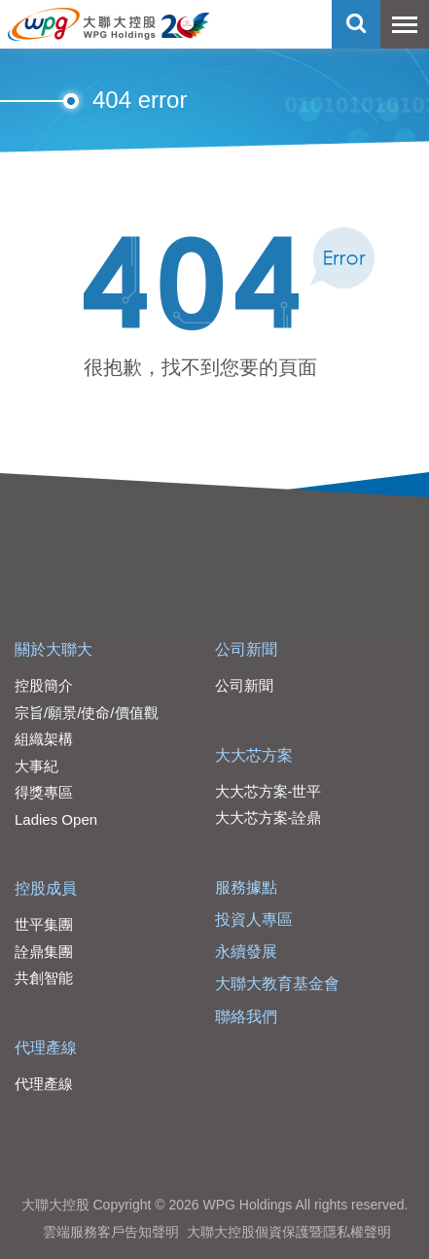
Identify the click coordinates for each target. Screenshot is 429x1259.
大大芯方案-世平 (268, 791)
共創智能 (44, 978)
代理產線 (46, 1047)
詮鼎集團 (44, 951)
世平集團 (44, 924)
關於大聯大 (53, 649)
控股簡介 (44, 685)
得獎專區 (44, 792)
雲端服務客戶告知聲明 (111, 1232)
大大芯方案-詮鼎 (268, 817)
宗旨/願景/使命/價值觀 (87, 712)
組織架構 (44, 739)
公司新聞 (246, 649)
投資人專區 (254, 919)
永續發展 (246, 951)
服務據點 (246, 887)
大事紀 (36, 766)
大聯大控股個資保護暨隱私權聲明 (289, 1232)
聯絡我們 (246, 1016)
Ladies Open (56, 819)
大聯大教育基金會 (277, 983)
